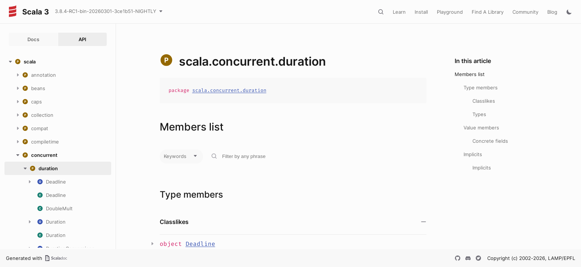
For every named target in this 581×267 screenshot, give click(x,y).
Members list (470, 74)
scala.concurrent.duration (229, 90)
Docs (33, 39)
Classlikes (483, 101)
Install (421, 12)
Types (479, 114)
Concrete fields (490, 141)
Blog (552, 12)
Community (525, 12)
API (82, 39)
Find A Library (488, 12)
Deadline (200, 244)
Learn (399, 12)
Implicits (473, 154)
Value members (481, 128)
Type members (481, 87)
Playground (450, 12)
